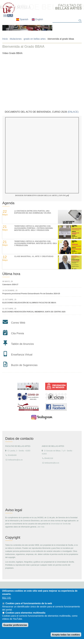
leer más (41, 527)
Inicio (5, 39)
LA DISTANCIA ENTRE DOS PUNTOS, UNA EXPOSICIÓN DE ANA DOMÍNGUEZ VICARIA (32, 212)
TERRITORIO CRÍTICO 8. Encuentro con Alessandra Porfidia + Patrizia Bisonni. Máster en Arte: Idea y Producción (33, 228)
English (37, 19)
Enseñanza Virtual (21, 354)
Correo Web (18, 322)
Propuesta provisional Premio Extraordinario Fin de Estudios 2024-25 (31, 294)
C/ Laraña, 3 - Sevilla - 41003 (18, 451)
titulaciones (16, 39)
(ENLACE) (73, 112)
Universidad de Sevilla (59, 524)
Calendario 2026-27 (10, 285)
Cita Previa (17, 333)
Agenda (8, 203)
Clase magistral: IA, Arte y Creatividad (34, 256)
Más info (6, 598)
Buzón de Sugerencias (24, 365)
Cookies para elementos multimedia (25, 612)
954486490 (12, 455)
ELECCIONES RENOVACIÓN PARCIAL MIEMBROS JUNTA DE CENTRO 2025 (33, 312)
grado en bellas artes (35, 39)
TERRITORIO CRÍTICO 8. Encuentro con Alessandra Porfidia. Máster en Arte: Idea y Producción (35, 243)
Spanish (22, 19)
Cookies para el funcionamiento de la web (29, 603)
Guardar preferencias (15, 625)
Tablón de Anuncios (22, 343)
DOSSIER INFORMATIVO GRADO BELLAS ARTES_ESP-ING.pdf (42, 195)
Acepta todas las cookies (66, 634)
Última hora (11, 274)
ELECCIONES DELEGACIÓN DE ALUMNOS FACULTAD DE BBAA (29, 303)
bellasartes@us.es (15, 460)
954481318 (48, 458)
